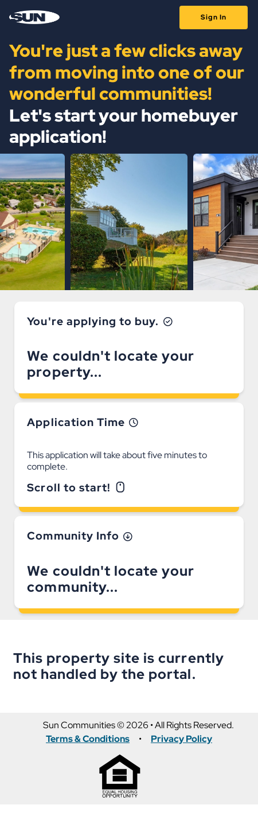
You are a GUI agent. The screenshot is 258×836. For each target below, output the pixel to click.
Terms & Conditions (88, 739)
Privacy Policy (181, 739)
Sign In (213, 17)
